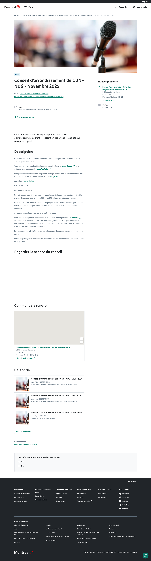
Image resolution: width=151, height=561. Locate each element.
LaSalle (48, 525)
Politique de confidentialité (106, 552)
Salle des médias (41, 500)
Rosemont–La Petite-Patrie (86, 538)
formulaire (74, 218)
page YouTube (42, 169)
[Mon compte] (140, 7)
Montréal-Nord (51, 540)
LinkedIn (123, 501)
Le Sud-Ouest (50, 533)
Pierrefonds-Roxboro (84, 529)
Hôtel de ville (81, 493)
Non (22, 466)
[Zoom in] (81, 338)
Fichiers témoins (89, 552)
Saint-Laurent (82, 542)
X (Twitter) (124, 505)
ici (51, 177)
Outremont (81, 525)
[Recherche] (121, 7)
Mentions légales (123, 552)
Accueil (16, 15)
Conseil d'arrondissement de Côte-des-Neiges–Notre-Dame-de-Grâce (47, 15)
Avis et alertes (19, 497)
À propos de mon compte (22, 493)
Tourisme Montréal (83, 501)
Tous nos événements (23, 432)
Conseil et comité (30, 445)
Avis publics (102, 493)
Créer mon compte (20, 501)
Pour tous (18, 445)
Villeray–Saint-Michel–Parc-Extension (122, 536)
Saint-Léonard (114, 525)
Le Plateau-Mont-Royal (54, 529)
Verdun (111, 529)
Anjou (16, 529)
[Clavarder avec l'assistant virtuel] (145, 555)
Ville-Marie (112, 533)
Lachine (17, 542)
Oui (22, 462)
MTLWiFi (80, 497)
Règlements (102, 497)
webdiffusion (67, 166)
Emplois (59, 497)
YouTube (123, 509)
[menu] (28, 7)
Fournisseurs (60, 501)
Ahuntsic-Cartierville (21, 525)
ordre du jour (29, 181)
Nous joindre (39, 496)
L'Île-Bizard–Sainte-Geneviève (24, 538)
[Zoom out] (81, 341)
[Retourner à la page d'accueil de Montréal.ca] (11, 7)
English (145, 2)
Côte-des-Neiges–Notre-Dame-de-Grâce (34, 93)
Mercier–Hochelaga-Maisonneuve (57, 536)
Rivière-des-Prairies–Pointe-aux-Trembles (88, 534)
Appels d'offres (61, 493)
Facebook (124, 494)
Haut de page (132, 481)
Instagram (124, 497)
